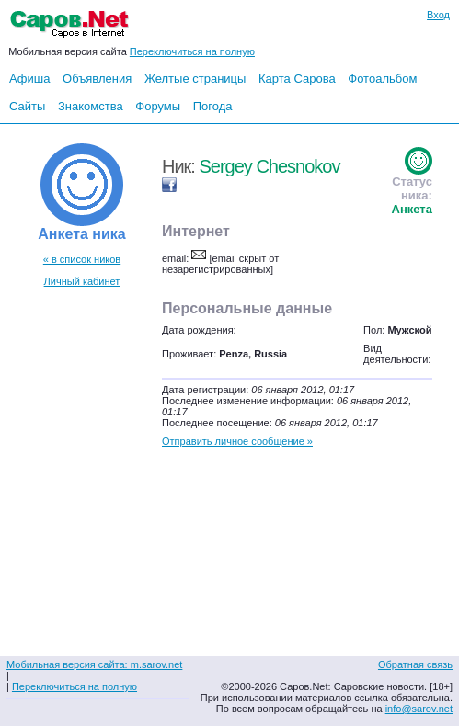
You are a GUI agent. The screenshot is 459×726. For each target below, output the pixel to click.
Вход (438, 14)
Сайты (27, 106)
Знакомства (90, 106)
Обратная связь (415, 664)
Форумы (157, 106)
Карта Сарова (297, 78)
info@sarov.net (419, 708)
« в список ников (81, 259)
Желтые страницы (195, 78)
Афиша (29, 78)
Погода (213, 106)
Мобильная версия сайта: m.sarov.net (94, 664)
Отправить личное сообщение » (237, 441)
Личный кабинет (82, 281)
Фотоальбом (382, 78)
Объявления (97, 78)
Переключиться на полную (192, 51)
